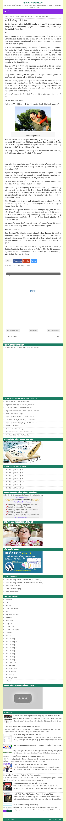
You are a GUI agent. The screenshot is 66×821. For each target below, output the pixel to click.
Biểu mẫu (9, 599)
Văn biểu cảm (10, 666)
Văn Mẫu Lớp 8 (11, 657)
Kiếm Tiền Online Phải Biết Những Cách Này (30, 764)
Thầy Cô (9, 623)
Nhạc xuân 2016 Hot (13, 586)
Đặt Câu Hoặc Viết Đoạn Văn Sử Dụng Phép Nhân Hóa (23, 756)
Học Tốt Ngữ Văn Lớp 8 (14, 476)
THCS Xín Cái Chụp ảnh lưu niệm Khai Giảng (30, 783)
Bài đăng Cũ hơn (53, 330)
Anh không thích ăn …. (17, 20)
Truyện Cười (10, 627)
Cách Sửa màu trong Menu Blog (25, 805)
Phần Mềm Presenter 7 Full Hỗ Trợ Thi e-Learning (22, 775)
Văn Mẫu (9, 636)
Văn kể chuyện (11, 672)
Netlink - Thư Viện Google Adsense (18, 429)
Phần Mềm (9, 621)
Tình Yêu (9, 633)
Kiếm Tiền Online (12, 608)
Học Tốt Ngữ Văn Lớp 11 (15, 485)
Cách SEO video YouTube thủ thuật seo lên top (22, 727)
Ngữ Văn (9, 617)
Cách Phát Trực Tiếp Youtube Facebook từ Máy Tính (33, 794)
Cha (7, 602)
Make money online (12, 592)
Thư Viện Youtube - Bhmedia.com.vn (19, 408)
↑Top (49, 819)
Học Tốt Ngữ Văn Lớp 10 (15, 482)
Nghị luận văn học (12, 615)
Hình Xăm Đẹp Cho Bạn (14, 414)
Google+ (26, 261)
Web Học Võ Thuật (12, 426)
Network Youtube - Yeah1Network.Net (19, 432)
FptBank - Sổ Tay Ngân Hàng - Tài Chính (20, 420)
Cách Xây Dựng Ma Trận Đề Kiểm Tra (27, 735)
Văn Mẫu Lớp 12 (11, 648)
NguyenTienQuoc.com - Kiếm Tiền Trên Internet (22, 411)
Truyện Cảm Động (12, 630)
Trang (59, 819)
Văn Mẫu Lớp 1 (11, 639)
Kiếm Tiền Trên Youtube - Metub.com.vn (20, 417)
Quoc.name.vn (33, 2)
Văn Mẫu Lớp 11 (11, 645)
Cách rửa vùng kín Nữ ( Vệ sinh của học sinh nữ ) (23, 580)
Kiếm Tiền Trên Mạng (13, 589)
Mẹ (7, 611)
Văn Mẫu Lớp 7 (11, 654)
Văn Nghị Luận (11, 663)
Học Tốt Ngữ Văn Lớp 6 (14, 470)
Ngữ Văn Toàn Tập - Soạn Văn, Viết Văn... (21, 405)
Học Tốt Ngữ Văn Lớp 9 (14, 479)
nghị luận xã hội (11, 681)
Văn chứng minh (11, 669)
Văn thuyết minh (11, 678)
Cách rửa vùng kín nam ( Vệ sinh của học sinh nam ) (24, 583)
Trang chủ (33, 330)
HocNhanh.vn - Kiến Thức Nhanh (17, 402)
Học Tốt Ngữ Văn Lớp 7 (14, 473)
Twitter (34, 261)
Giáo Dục (9, 605)
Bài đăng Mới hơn (12, 330)
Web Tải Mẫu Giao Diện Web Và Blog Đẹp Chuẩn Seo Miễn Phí (36, 716)
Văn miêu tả (10, 675)
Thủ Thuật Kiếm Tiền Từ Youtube (17, 435)
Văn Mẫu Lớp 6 (11, 651)
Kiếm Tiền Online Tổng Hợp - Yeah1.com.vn (21, 423)
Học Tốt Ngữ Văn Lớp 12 (15, 488)
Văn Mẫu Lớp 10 (11, 642)
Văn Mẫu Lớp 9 (11, 660)
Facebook (18, 261)
